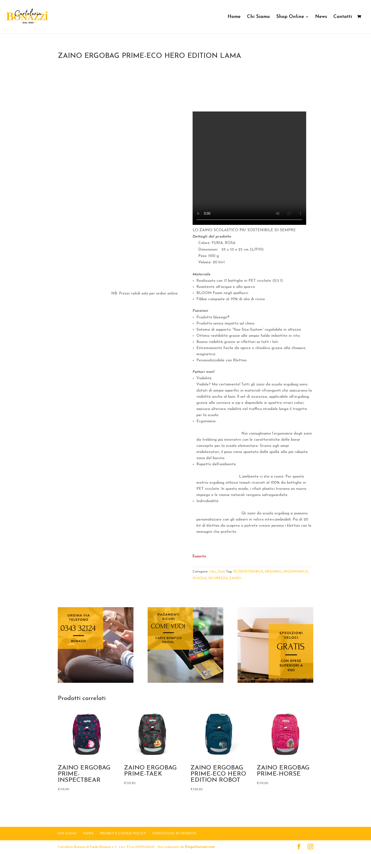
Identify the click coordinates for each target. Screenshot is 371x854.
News (321, 17)
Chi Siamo (258, 17)
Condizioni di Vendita (174, 833)
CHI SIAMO (67, 833)
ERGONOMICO (295, 571)
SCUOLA (200, 578)
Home (234, 17)
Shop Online (290, 17)
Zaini (221, 571)
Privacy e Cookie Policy (123, 833)
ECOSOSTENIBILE (248, 571)
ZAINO (235, 578)
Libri (212, 571)
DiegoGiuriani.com (200, 847)
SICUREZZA (218, 578)
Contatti (342, 17)
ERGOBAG (273, 571)
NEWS (88, 833)
